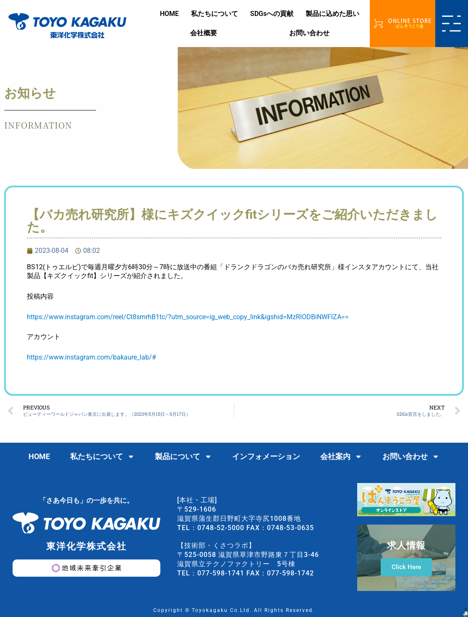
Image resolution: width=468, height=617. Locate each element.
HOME (169, 14)
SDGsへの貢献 (271, 14)
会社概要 (203, 33)
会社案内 (341, 457)
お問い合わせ (309, 33)
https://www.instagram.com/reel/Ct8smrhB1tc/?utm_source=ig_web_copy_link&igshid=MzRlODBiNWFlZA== (188, 317)
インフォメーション (266, 456)
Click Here (406, 567)
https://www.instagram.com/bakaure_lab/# (91, 357)
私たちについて (214, 14)
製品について (183, 457)
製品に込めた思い (332, 14)
